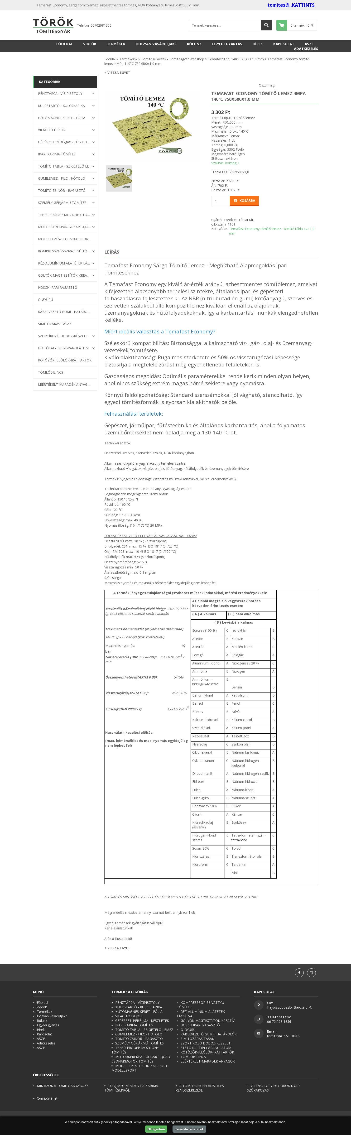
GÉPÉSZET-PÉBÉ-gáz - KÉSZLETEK (65, 142)
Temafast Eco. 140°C (224, 59)
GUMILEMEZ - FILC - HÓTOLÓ (61, 178)
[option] (151, 126)
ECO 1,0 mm (254, 59)
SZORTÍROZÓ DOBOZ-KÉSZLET (63, 336)
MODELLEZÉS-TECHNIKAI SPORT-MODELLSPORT (65, 239)
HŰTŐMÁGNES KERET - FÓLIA (61, 117)
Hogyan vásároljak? (156, 43)
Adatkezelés (306, 48)
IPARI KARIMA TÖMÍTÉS (57, 154)
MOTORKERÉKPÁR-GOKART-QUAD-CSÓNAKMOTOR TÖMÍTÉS (65, 227)
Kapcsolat (283, 43)
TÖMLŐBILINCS (50, 372)
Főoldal (64, 43)
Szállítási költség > (225, 163)
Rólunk (194, 43)
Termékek (116, 43)
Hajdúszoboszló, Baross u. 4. (289, 1007)
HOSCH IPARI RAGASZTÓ (57, 287)
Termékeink (128, 59)
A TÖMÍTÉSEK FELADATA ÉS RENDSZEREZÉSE (200, 1087)
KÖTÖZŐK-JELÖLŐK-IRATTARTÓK (64, 360)
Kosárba (244, 200)
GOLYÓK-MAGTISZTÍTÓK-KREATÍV (65, 275)
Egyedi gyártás (227, 43)
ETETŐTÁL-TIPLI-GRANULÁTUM (63, 348)
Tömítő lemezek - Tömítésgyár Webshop (172, 59)
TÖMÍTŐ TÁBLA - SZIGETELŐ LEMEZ (65, 166)
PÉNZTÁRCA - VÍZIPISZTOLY (60, 93)
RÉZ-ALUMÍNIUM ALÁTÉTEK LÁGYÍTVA (65, 263)
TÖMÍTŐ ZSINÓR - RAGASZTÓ (62, 190)
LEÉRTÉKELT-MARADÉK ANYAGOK (65, 384)
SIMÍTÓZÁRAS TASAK (55, 324)
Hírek (258, 43)
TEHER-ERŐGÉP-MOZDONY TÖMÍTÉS (65, 214)
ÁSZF (309, 43)
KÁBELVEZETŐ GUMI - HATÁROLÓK (65, 311)
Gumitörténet (47, 1098)
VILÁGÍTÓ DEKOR (51, 130)
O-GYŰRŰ (45, 299)
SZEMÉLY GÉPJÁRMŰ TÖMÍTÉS (62, 202)
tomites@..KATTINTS (291, 5)
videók (89, 43)
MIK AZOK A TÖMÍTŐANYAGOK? (62, 1085)
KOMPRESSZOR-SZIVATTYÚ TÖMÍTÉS (65, 251)
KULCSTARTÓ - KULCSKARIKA (61, 105)
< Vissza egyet (117, 72)
